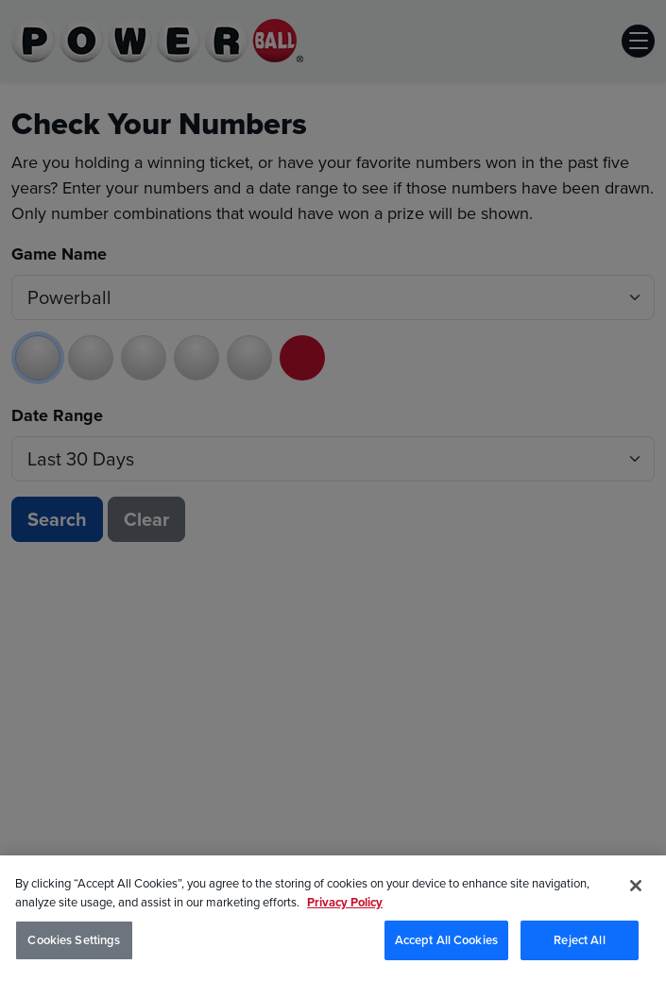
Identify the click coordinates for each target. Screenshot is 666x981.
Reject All (579, 943)
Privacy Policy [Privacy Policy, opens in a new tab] (345, 904)
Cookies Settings (73, 943)
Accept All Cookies (446, 943)
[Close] (636, 888)
